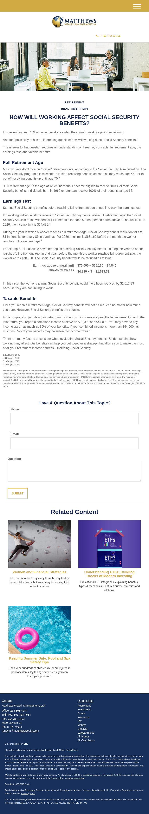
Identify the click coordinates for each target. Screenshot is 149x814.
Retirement (84, 705)
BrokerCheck (72, 750)
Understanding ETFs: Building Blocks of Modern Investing (109, 574)
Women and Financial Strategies (40, 572)
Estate (81, 713)
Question (14, 458)
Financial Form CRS (18, 744)
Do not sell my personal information (67, 778)
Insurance (83, 717)
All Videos (83, 736)
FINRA (24, 793)
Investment (84, 709)
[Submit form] (18, 493)
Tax (79, 721)
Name (14, 409)
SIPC (32, 793)
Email (14, 434)
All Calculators (86, 740)
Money (81, 724)
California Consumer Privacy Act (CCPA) (102, 775)
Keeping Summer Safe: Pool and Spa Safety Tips (39, 660)
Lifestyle (82, 728)
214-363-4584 (108, 36)
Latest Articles (85, 732)
